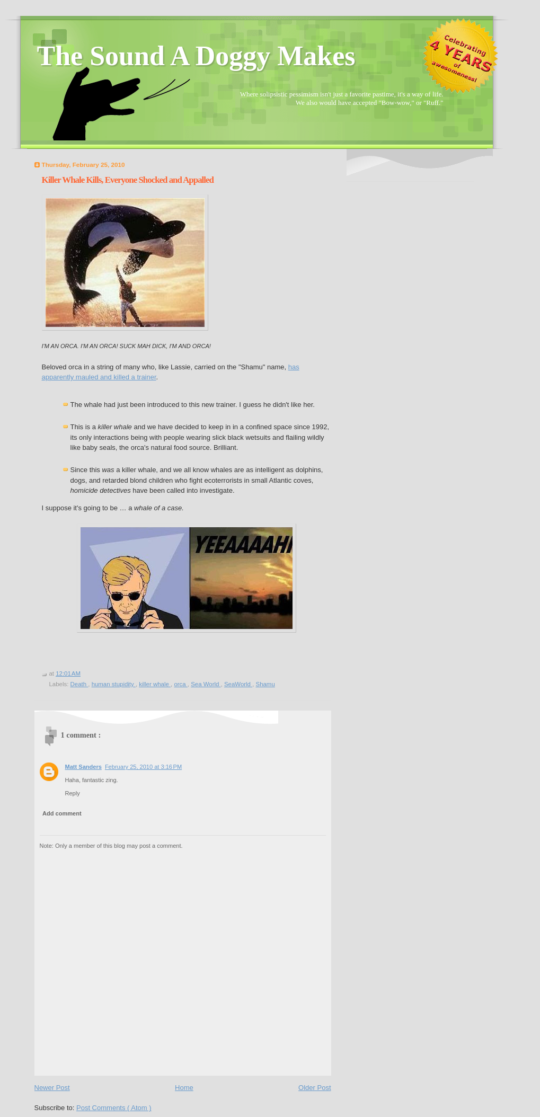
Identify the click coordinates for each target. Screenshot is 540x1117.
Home (184, 1088)
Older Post (314, 1088)
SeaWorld (238, 684)
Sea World (205, 684)
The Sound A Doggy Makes (196, 56)
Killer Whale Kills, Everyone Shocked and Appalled (128, 180)
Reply (72, 793)
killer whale (155, 684)
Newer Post (52, 1088)
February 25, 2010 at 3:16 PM (143, 767)
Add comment (62, 813)
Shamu (265, 684)
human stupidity (114, 684)
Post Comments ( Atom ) (114, 1108)
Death (79, 684)
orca (180, 684)
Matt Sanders (83, 767)
